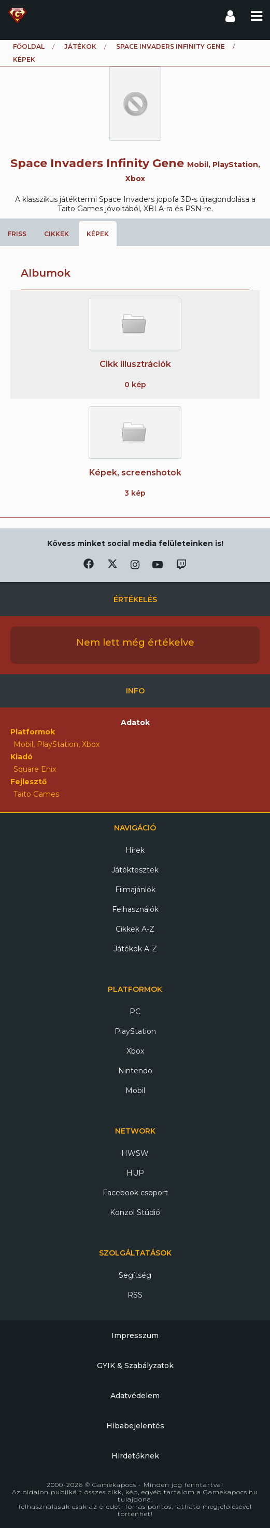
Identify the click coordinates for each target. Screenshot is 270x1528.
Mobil (135, 1090)
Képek (98, 234)
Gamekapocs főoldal (17, 15)
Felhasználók (135, 909)
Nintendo (135, 1070)
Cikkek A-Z (135, 929)
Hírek (135, 850)
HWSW (135, 1153)
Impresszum (135, 1335)
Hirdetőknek (135, 1456)
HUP (135, 1173)
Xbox (135, 1051)
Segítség (135, 1275)
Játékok (80, 46)
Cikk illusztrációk (135, 364)
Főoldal (29, 46)
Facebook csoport (135, 1192)
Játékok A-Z (135, 948)
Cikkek (56, 234)
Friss (17, 234)
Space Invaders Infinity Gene (170, 46)
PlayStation (135, 1031)
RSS (135, 1295)
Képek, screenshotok (135, 473)
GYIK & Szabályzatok (135, 1365)
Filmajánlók (135, 889)
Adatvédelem (135, 1395)
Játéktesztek (135, 870)
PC (135, 1011)
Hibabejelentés (135, 1425)
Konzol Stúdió (135, 1212)
